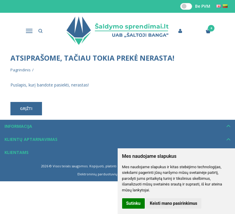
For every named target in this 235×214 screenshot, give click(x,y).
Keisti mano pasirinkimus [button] (173, 203)
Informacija (18, 126)
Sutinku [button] (133, 203)
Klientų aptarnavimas (30, 139)
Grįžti (26, 108)
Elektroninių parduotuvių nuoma (103, 174)
